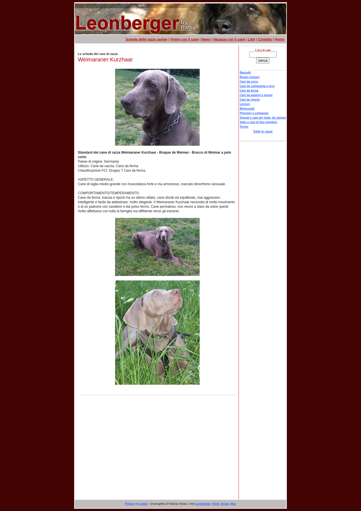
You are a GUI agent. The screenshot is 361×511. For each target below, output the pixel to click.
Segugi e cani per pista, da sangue (263, 117)
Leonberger (203, 503)
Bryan (225, 503)
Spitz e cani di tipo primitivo (258, 122)
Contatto (265, 39)
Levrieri (245, 104)
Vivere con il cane (184, 39)
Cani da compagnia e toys (257, 86)
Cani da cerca (249, 81)
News (206, 39)
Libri (251, 39)
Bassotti (245, 72)
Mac (233, 503)
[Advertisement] (157, 454)
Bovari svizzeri (249, 77)
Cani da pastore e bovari (256, 95)
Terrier (244, 126)
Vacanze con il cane (229, 39)
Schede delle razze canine (146, 39)
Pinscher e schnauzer (254, 113)
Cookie (143, 503)
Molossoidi (247, 108)
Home (279, 39)
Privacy (130, 503)
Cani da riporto (250, 99)
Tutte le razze (263, 131)
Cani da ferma (249, 90)
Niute (215, 503)
